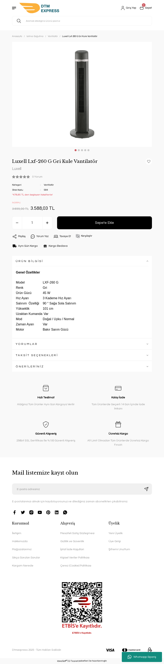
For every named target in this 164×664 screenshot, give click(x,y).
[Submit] (146, 489)
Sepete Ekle (104, 223)
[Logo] (39, 8)
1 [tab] (76, 150)
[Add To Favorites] (149, 161)
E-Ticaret (73, 661)
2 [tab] (79, 150)
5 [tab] (88, 150)
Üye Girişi (115, 541)
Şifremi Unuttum (119, 549)
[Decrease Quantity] (17, 223)
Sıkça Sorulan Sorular (26, 557)
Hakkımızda (20, 541)
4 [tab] (85, 150)
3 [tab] (82, 150)
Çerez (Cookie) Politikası (75, 565)
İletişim (16, 533)
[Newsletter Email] (82, 489)
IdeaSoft (62, 661)
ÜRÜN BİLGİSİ (29, 261)
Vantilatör (49, 185)
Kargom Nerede (22, 565)
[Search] (82, 21)
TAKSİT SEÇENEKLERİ (37, 355)
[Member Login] (126, 8)
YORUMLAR (27, 343)
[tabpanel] (82, 94)
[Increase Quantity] (47, 223)
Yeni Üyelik (116, 533)
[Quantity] (32, 223)
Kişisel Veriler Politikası (74, 557)
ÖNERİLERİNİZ (30, 366)
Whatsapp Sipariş (142, 657)
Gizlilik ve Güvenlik (72, 541)
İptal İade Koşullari (72, 549)
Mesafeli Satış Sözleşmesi (77, 533)
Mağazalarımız (22, 549)
